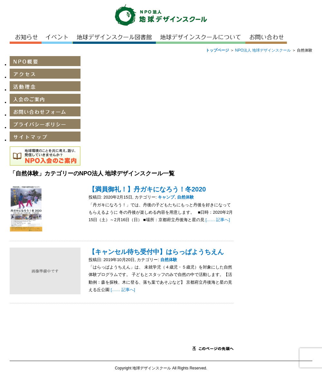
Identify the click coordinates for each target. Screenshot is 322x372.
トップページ (217, 50)
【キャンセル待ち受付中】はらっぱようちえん (156, 251)
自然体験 (185, 197)
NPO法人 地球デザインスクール (263, 50)
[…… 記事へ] (217, 219)
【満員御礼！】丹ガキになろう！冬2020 (147, 189)
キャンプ (166, 197)
